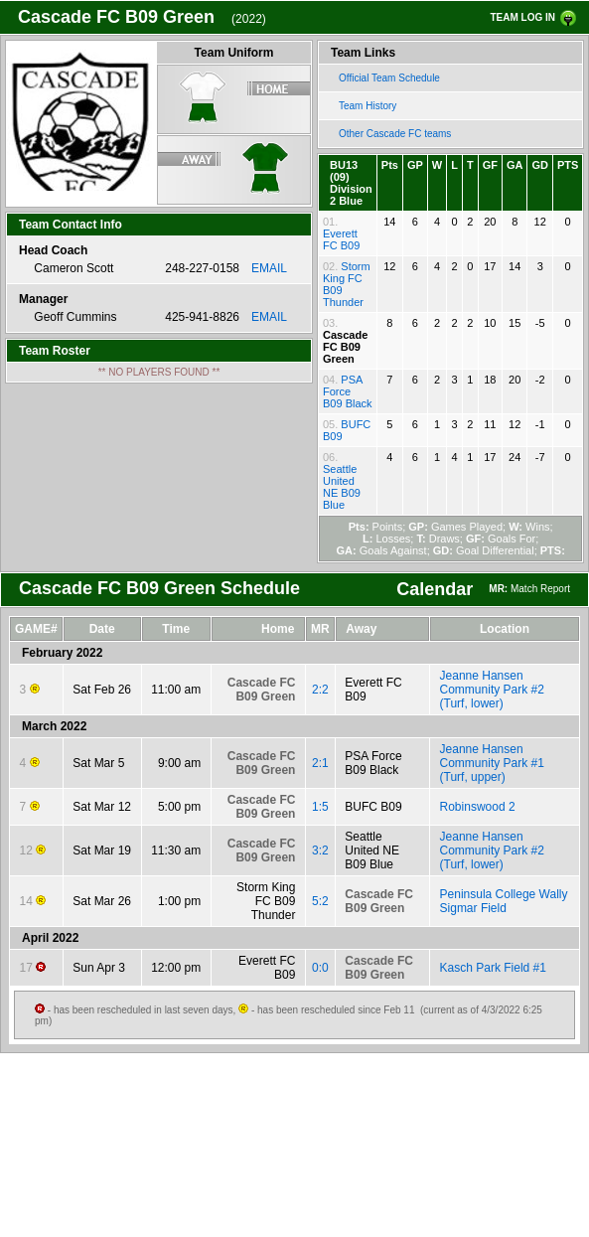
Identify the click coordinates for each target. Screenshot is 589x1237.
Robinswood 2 (477, 807)
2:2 (320, 689)
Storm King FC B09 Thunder (265, 901)
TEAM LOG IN (522, 17)
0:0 (320, 968)
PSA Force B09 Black (347, 391)
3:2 (320, 850)
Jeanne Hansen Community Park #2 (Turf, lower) (492, 689)
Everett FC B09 (341, 239)
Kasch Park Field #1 (493, 968)
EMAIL (269, 268)
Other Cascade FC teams (395, 133)
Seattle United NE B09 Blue (342, 487)
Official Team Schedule (389, 78)
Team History (367, 105)
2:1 (320, 763)
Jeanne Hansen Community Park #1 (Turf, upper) (492, 763)
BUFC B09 (373, 807)
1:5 (320, 807)
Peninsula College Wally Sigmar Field (504, 901)
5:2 (320, 901)
